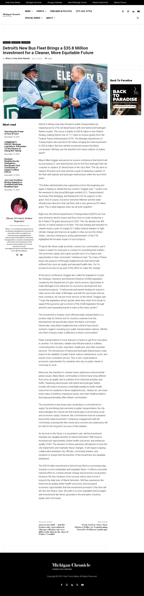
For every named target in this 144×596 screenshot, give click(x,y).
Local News (25, 42)
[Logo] (72, 568)
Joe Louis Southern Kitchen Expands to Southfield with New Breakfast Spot (13, 183)
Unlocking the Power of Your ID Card (14, 132)
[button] (137, 17)
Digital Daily (16, 42)
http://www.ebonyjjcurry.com (19, 225)
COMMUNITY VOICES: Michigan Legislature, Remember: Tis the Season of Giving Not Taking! (15, 146)
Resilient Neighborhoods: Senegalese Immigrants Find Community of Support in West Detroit (12, 165)
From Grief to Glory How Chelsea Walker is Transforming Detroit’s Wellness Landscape (91, 527)
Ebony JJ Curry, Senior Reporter (17, 58)
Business (7, 42)
